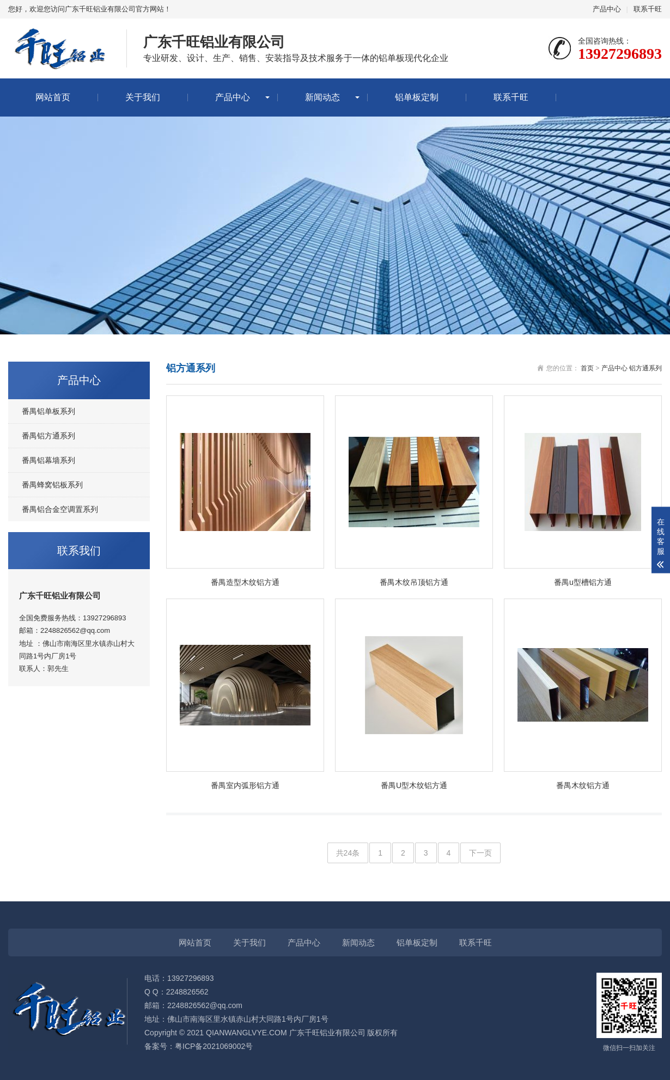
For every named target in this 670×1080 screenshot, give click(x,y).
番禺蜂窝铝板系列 (52, 484)
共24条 (348, 853)
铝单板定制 (416, 97)
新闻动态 (322, 97)
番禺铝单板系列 (48, 411)
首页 (587, 368)
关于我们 (142, 97)
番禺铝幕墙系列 (48, 460)
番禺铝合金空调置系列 (60, 509)
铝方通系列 (645, 368)
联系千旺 (648, 9)
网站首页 (52, 97)
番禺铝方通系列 (48, 435)
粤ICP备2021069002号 (214, 1046)
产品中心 (607, 9)
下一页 (480, 853)
